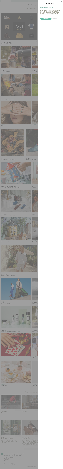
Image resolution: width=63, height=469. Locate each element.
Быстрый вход (46, 18)
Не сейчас (54, 18)
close (61, 2)
